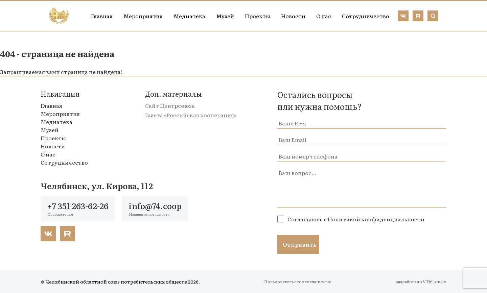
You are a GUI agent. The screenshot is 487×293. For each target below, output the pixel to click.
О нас (323, 16)
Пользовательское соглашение (297, 281)
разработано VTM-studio (420, 281)
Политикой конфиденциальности (376, 219)
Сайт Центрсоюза (170, 105)
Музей (225, 16)
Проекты (257, 16)
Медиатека (189, 16)
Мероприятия (143, 16)
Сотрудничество (365, 16)
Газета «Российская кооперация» (191, 115)
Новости (293, 16)
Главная (102, 16)
